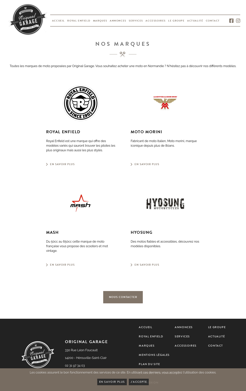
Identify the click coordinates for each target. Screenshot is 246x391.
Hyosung (141, 232)
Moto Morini (146, 132)
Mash (52, 232)
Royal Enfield (63, 132)
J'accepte (139, 382)
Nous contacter (123, 297)
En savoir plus (62, 164)
